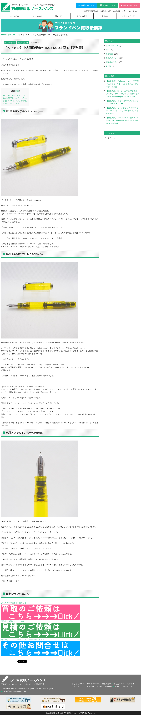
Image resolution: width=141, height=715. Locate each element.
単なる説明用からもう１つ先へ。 (15, 98)
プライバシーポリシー (123, 686)
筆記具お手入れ (23, 43)
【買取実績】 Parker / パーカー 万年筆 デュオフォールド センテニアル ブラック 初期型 (123, 84)
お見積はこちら (107, 5)
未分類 (108, 66)
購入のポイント (9, 43)
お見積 (99, 686)
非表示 (17, 91)
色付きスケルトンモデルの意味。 (15, 101)
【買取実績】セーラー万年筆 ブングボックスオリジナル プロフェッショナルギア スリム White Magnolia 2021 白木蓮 (122, 94)
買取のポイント (112, 58)
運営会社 (105, 16)
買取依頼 (108, 686)
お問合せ (90, 686)
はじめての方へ (13, 16)
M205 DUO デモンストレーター (15, 95)
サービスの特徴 (36, 16)
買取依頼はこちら (129, 5)
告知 (107, 50)
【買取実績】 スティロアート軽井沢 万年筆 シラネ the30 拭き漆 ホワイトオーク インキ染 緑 (122, 120)
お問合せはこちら (86, 5)
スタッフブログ (128, 16)
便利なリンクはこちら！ (12, 103)
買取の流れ (58, 16)
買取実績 (109, 54)
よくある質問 (82, 16)
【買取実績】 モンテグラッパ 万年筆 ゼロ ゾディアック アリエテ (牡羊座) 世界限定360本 (122, 111)
